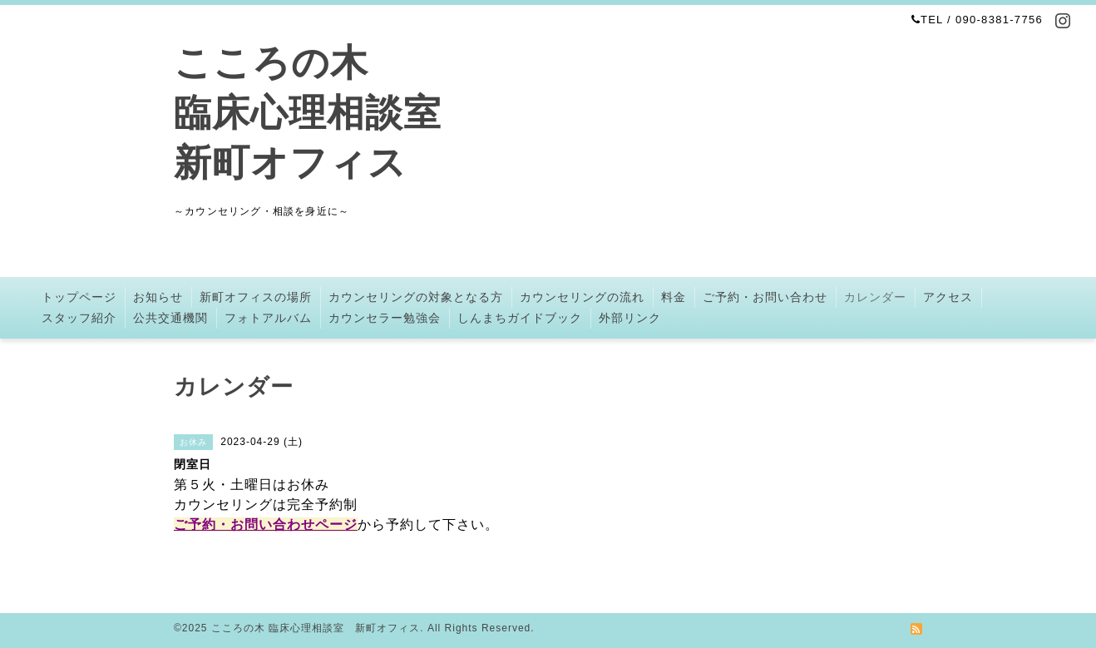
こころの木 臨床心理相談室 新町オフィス (308, 113)
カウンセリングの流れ (582, 297)
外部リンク (630, 317)
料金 (673, 297)
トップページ (79, 297)
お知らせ (158, 297)
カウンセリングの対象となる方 (415, 297)
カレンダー (875, 297)
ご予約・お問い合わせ (765, 297)
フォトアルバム (268, 317)
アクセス (948, 297)
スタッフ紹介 (79, 317)
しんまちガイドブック (519, 317)
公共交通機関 (170, 317)
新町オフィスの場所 (256, 297)
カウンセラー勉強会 (384, 317)
